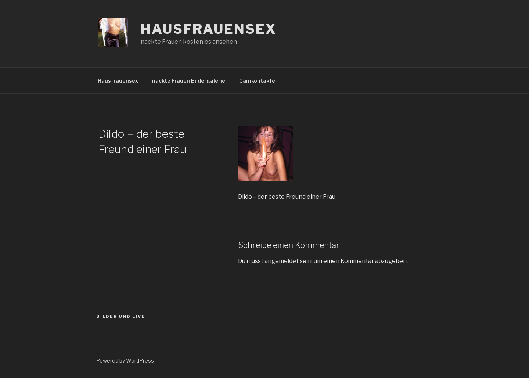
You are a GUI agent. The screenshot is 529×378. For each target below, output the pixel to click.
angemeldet (281, 261)
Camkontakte (257, 81)
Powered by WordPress (125, 360)
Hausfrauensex (208, 29)
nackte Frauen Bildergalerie (188, 81)
